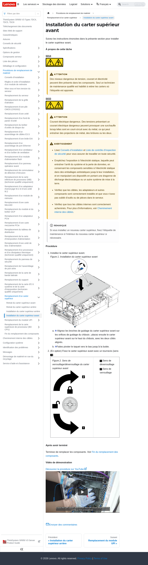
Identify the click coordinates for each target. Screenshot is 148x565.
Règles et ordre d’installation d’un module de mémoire (17, 83)
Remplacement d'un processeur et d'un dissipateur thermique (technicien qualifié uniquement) (19, 252)
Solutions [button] (85, 4)
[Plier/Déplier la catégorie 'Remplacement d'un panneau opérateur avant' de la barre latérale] (39, 164)
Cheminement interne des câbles (18, 338)
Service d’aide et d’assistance (16, 363)
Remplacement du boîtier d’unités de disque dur (16, 126)
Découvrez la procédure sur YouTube (66, 469)
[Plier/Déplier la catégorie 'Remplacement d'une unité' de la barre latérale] (39, 114)
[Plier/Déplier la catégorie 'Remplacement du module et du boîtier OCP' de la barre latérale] (39, 210)
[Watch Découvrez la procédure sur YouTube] (83, 492)
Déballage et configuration (14, 66)
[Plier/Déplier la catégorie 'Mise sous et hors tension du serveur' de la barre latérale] (39, 90)
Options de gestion (11, 52)
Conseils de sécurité (12, 43)
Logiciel (73, 4)
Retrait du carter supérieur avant (20, 303)
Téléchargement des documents (17, 26)
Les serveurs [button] (30, 4)
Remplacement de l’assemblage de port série (19, 267)
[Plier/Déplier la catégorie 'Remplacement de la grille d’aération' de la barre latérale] (39, 101)
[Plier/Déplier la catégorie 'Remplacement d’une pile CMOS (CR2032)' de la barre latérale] (39, 108)
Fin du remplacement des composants (22, 334)
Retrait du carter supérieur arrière (21, 307)
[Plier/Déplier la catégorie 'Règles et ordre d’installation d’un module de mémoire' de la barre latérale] (39, 83)
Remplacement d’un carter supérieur (16, 297)
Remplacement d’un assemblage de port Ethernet (18, 144)
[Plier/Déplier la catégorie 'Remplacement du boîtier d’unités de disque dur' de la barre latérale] (39, 126)
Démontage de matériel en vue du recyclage (18, 357)
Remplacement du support (16, 280)
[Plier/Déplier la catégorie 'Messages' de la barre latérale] (39, 352)
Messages (7, 352)
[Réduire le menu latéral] (21, 549)
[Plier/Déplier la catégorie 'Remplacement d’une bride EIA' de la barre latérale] (39, 138)
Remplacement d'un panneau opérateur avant (18, 164)
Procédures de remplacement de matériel (17, 71)
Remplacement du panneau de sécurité (18, 260)
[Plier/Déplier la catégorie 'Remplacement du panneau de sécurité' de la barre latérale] (39, 260)
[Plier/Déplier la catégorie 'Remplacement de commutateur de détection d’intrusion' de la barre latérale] (39, 171)
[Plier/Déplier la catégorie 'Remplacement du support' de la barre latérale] (39, 280)
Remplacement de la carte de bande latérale (18, 274)
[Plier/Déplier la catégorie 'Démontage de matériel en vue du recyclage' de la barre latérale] (39, 357)
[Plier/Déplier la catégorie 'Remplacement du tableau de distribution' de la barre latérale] (39, 231)
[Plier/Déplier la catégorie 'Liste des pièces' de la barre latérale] (39, 61)
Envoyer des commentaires (61, 524)
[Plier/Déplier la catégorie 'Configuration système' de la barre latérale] (39, 343)
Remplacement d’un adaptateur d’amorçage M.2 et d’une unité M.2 (19, 189)
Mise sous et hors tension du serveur (17, 89)
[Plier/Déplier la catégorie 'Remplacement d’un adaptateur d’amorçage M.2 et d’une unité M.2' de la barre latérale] (39, 189)
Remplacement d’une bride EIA (19, 138)
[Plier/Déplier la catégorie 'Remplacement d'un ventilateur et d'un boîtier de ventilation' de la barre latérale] (39, 151)
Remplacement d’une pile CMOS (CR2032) (16, 108)
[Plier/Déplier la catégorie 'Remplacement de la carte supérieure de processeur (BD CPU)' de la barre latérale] (39, 327)
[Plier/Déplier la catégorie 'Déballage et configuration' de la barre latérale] (39, 66)
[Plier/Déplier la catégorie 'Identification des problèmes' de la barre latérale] (39, 347)
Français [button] (102, 4)
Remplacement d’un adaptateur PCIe (19, 217)
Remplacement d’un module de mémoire (19, 196)
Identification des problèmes (15, 347)
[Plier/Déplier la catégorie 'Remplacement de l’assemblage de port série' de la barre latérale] (39, 267)
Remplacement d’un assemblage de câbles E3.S (17, 133)
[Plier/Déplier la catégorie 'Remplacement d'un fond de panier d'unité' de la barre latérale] (39, 119)
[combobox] (7, 13)
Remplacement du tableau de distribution (18, 230)
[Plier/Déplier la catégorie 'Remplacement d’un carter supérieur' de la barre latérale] (39, 297)
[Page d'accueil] (48, 13)
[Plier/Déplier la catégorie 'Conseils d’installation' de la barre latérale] (39, 77)
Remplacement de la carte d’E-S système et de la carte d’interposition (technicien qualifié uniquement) (19, 288)
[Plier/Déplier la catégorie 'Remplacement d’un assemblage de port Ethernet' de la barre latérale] (39, 144)
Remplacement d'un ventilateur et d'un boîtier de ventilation (19, 151)
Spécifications (9, 48)
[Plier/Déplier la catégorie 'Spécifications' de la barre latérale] (39, 48)
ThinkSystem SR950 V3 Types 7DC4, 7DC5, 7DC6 (20, 20)
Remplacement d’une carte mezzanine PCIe (17, 224)
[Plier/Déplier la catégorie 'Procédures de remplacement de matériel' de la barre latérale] (39, 71)
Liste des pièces (10, 61)
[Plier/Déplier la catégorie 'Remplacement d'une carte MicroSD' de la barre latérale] (39, 203)
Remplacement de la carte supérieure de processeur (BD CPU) (18, 327)
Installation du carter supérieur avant (22, 315)
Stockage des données (54, 4)
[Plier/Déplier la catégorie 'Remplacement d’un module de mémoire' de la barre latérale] (39, 197)
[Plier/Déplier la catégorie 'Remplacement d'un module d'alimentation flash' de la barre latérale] (39, 158)
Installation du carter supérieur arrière (23, 311)
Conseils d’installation (14, 77)
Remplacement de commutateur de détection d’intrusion (19, 171)
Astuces (6, 39)
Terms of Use (100, 558)
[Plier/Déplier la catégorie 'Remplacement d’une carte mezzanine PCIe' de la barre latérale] (39, 224)
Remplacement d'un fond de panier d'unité (17, 119)
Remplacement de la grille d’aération (16, 101)
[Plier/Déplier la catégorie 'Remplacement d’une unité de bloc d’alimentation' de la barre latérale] (39, 244)
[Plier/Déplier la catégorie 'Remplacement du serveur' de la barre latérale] (39, 95)
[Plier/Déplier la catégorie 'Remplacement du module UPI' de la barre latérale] (39, 320)
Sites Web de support (12, 31)
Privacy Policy (84, 558)
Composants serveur (12, 57)
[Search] (131, 4)
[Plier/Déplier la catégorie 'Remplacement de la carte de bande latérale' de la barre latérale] (39, 274)
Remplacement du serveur (16, 95)
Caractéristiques (10, 35)
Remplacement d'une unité (17, 114)
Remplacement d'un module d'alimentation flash (17, 158)
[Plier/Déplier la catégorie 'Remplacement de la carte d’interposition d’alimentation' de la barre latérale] (39, 237)
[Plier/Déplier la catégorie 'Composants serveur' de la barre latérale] (39, 57)
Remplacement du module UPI (18, 320)
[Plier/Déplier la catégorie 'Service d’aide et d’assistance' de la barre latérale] (39, 363)
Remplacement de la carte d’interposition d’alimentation (17, 237)
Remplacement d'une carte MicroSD (17, 203)
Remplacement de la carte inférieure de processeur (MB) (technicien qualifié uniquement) (19, 179)
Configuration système (13, 343)
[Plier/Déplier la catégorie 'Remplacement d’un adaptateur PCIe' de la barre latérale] (39, 217)
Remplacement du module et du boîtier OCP (19, 210)
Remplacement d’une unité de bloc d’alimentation (18, 244)
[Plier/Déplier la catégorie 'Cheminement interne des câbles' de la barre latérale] (39, 338)
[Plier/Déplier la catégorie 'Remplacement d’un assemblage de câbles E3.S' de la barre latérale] (39, 133)
